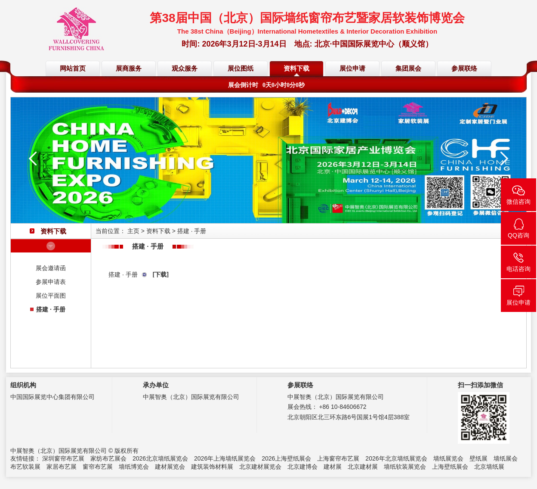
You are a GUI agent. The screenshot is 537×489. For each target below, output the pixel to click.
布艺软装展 (25, 466)
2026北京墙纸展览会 (160, 458)
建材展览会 (170, 466)
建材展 (333, 466)
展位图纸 (240, 68)
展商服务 (129, 68)
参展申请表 (51, 281)
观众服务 (185, 68)
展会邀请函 (51, 268)
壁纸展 (478, 458)
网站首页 (73, 68)
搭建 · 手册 (50, 309)
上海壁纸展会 (450, 466)
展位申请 (352, 68)
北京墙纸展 (489, 466)
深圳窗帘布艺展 (63, 458)
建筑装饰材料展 (212, 466)
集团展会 (408, 68)
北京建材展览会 (260, 466)
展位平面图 (51, 295)
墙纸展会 (506, 458)
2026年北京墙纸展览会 (396, 458)
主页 (133, 230)
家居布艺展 (61, 466)
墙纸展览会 (448, 458)
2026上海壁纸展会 (286, 458)
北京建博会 (302, 466)
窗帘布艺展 (98, 466)
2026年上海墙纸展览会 (225, 458)
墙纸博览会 (134, 466)
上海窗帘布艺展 (338, 458)
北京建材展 (363, 466)
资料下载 (296, 68)
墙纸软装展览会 (405, 466)
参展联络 (464, 68)
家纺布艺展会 (108, 458)
